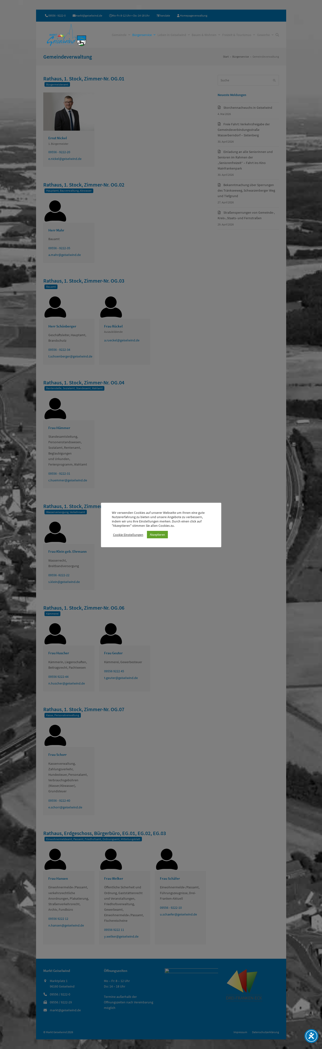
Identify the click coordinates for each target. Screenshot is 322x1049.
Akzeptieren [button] (157, 535)
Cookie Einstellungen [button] (128, 535)
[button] (277, 35)
